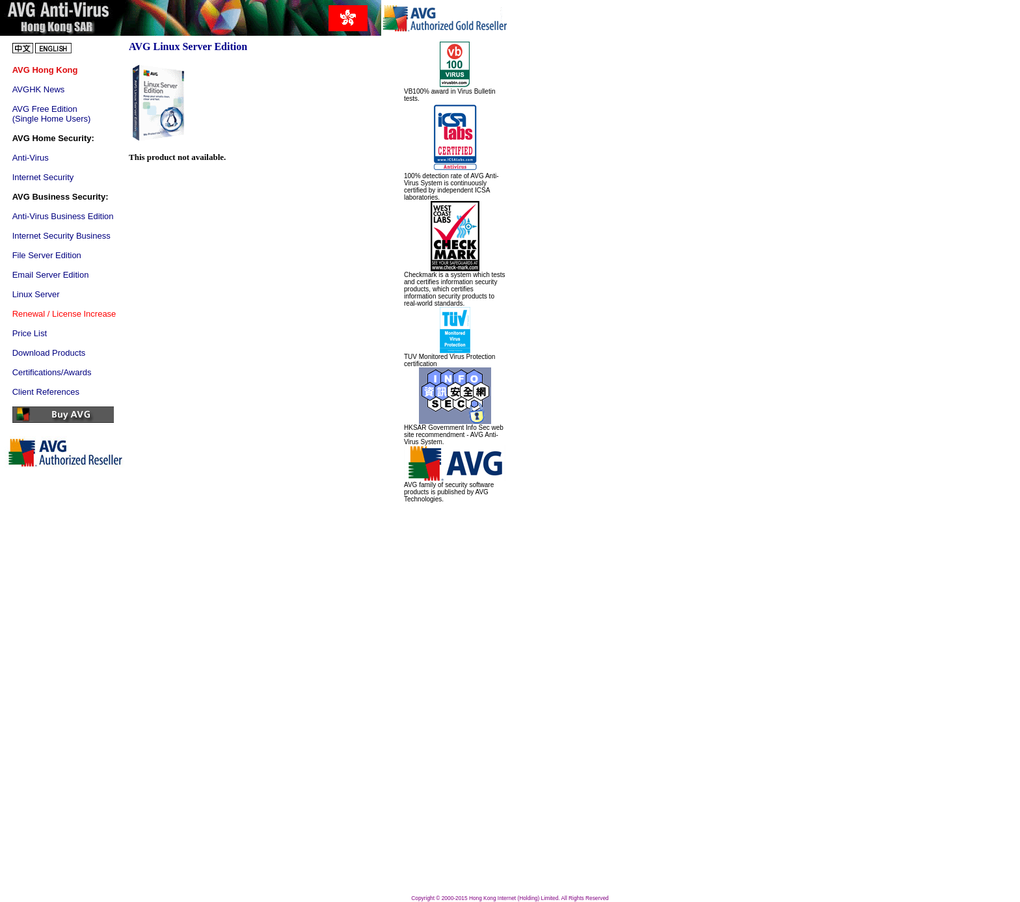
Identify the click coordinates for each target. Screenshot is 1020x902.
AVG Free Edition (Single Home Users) (51, 114)
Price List (29, 333)
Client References (45, 392)
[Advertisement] (443, 698)
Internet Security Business (61, 236)
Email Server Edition (50, 275)
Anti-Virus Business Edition (63, 216)
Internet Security (43, 177)
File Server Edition (46, 255)
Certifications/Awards (52, 372)
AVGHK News (38, 89)
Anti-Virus (30, 158)
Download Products (49, 353)
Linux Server (36, 294)
